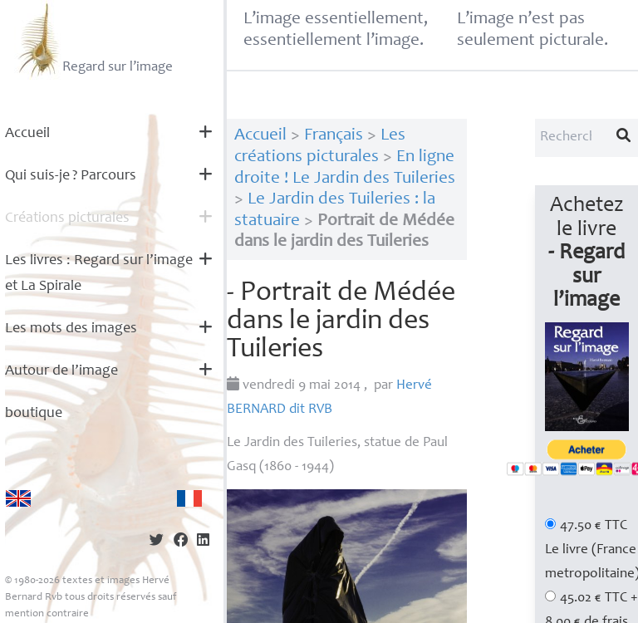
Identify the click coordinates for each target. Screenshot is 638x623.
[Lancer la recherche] (624, 138)
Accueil (27, 133)
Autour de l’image (61, 371)
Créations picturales (67, 218)
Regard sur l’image (93, 40)
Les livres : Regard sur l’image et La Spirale (99, 273)
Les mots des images (71, 328)
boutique (33, 413)
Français (333, 136)
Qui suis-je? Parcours (70, 176)
